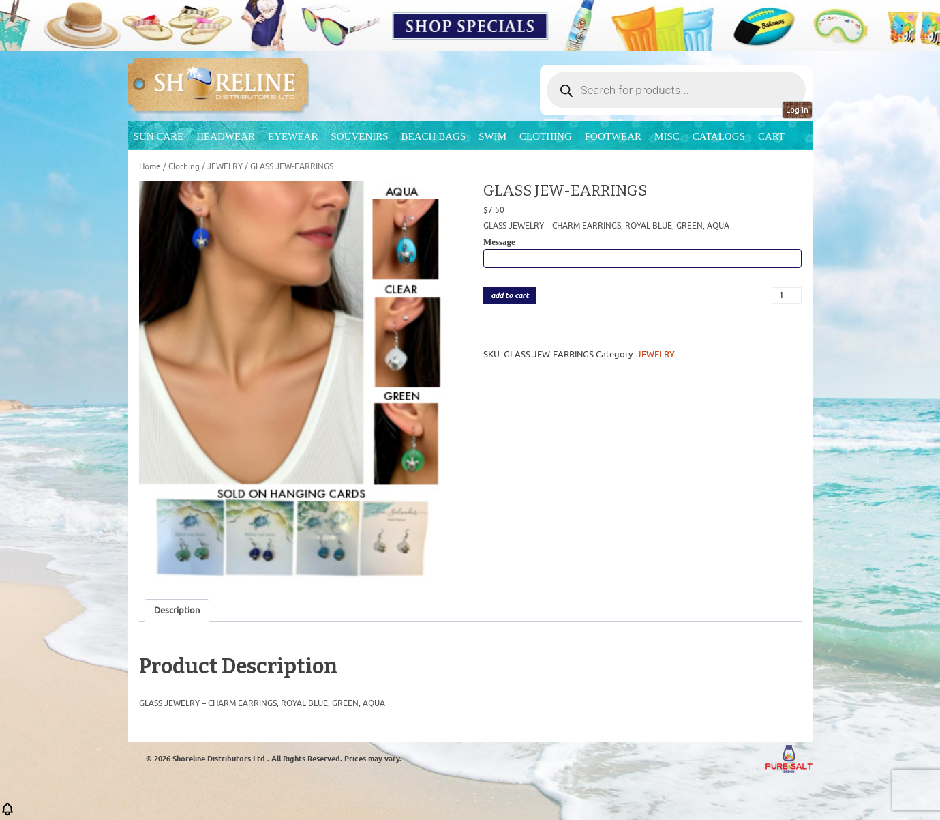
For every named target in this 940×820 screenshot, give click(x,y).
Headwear (225, 136)
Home (150, 166)
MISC (667, 136)
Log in (797, 109)
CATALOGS (719, 136)
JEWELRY (225, 166)
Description (177, 610)
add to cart (510, 296)
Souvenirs (359, 136)
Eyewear (293, 136)
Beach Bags (433, 136)
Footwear (613, 136)
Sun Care (159, 136)
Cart (771, 136)
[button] (7, 813)
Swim (492, 136)
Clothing (545, 136)
